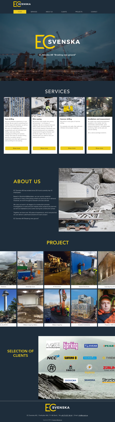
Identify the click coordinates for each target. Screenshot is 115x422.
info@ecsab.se (83, 415)
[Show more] (16, 148)
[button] (30, 269)
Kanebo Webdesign (57, 420)
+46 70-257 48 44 (66, 415)
